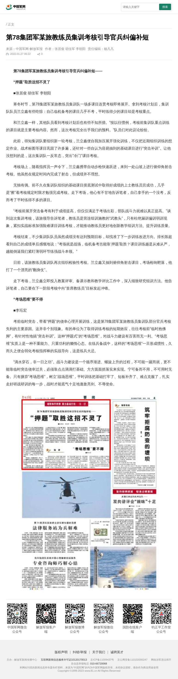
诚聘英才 (116, 652)
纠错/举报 (80, 652)
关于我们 (98, 652)
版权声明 (61, 652)
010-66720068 (98, 663)
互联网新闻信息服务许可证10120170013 (64, 659)
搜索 (165, 7)
